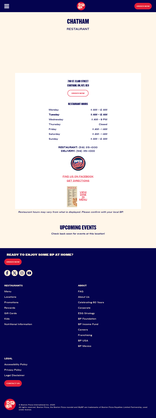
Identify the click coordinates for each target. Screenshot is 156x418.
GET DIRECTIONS (78, 180)
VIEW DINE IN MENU (83, 196)
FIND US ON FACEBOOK (78, 176)
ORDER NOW (78, 93)
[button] (11, 6)
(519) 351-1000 (88, 147)
